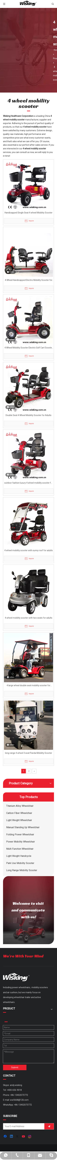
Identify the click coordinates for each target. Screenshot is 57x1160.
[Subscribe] (49, 1126)
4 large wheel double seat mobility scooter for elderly (28, 685)
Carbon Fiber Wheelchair (19, 813)
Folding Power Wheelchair (20, 834)
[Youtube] (23, 1136)
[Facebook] (5, 1136)
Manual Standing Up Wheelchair (23, 827)
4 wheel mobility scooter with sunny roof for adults (28, 550)
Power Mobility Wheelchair (20, 841)
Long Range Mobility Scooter (21, 870)
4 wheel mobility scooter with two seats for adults (28, 618)
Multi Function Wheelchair (19, 848)
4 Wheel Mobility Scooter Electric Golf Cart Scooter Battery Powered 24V (29, 348)
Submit (14, 1067)
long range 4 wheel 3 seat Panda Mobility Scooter (28, 753)
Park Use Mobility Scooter (20, 863)
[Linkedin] (11, 1136)
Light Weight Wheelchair (19, 820)
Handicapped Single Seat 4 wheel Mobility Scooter (28, 212)
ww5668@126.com (19, 1100)
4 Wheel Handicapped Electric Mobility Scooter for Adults (28, 280)
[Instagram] (29, 1136)
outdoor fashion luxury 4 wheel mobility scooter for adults (28, 483)
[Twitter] (17, 1136)
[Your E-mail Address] (23, 1126)
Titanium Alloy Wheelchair (19, 805)
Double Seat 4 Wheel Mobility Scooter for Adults (28, 415)
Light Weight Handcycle (18, 856)
